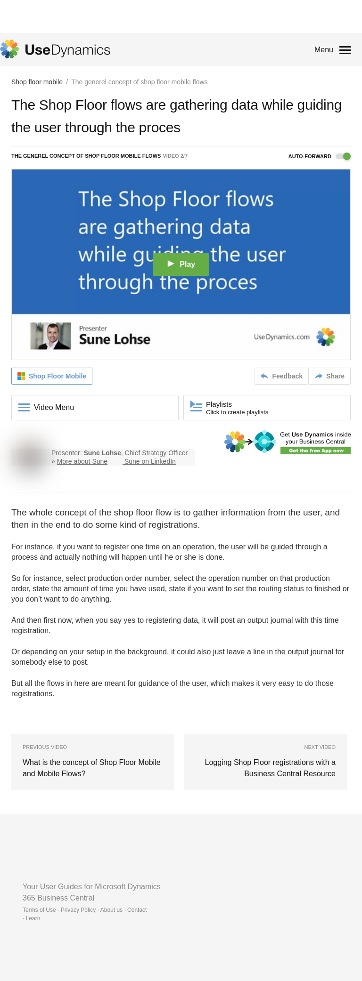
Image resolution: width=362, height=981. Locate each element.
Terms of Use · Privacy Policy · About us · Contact (85, 910)
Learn (33, 918)
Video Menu (54, 407)
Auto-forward (319, 156)
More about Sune (82, 461)
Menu (323, 50)
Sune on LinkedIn (150, 461)
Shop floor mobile (37, 82)
